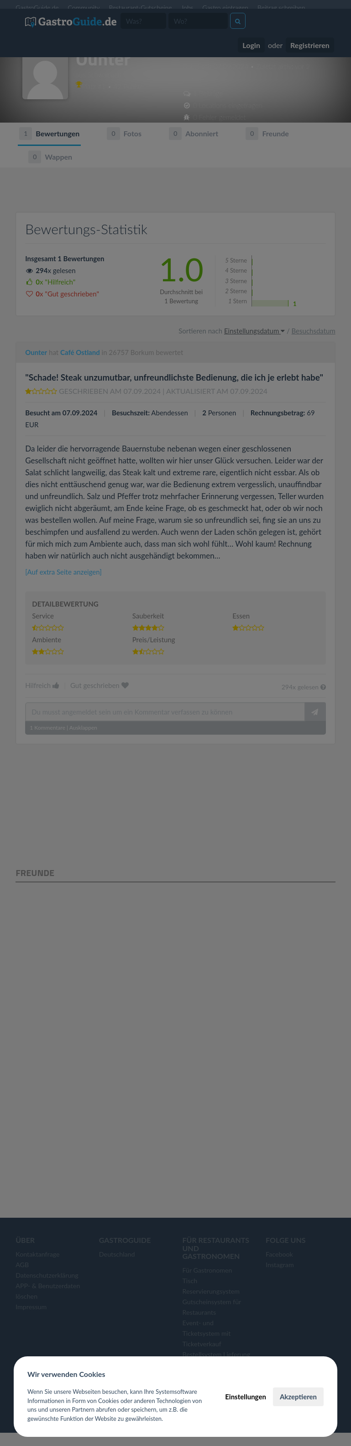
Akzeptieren (298, 1396)
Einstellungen (245, 1396)
